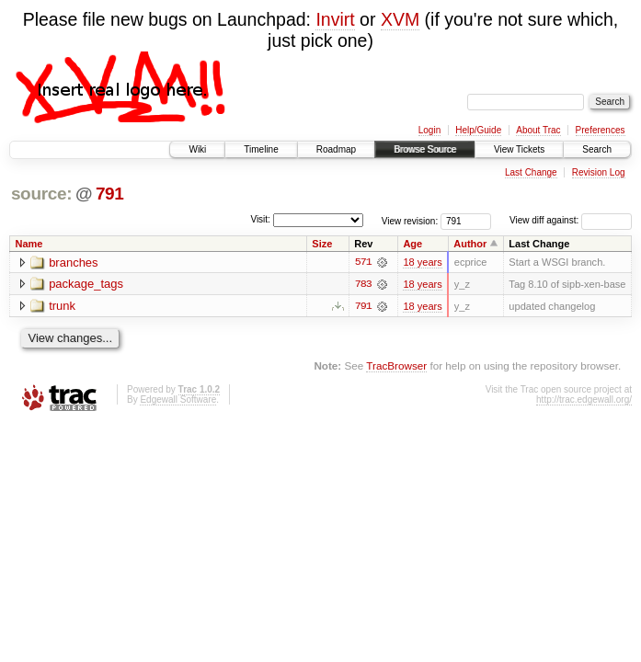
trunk (62, 307)
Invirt (334, 19)
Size (322, 243)
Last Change (531, 172)
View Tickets (519, 149)
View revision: (410, 220)
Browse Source (425, 149)
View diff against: (570, 220)
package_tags (86, 284)
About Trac (538, 130)
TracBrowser (396, 365)
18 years (422, 262)
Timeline (261, 149)
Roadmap (336, 149)
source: (41, 193)
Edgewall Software (178, 399)
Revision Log (598, 172)
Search (597, 149)
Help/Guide (478, 130)
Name (29, 243)
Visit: (260, 219)
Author (469, 243)
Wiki (197, 149)
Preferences (600, 130)
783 (363, 284)
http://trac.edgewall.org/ (584, 399)
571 (363, 262)
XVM (400, 19)
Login (429, 130)
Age (412, 243)
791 (110, 193)
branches (73, 262)
